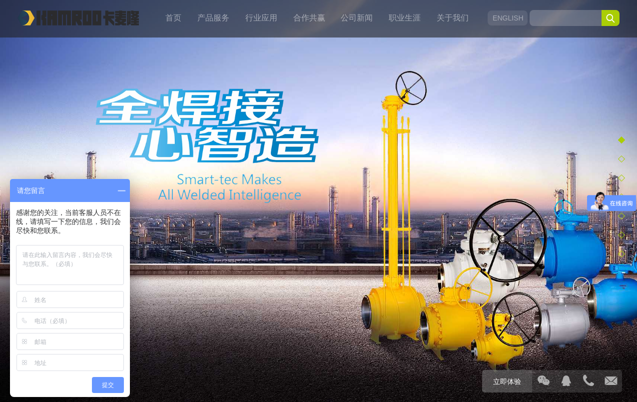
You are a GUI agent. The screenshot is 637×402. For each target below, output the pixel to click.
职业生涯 (405, 18)
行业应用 (261, 18)
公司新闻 (357, 18)
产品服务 (213, 18)
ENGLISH (508, 18)
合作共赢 (309, 18)
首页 (173, 18)
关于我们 (453, 18)
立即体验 (507, 382)
